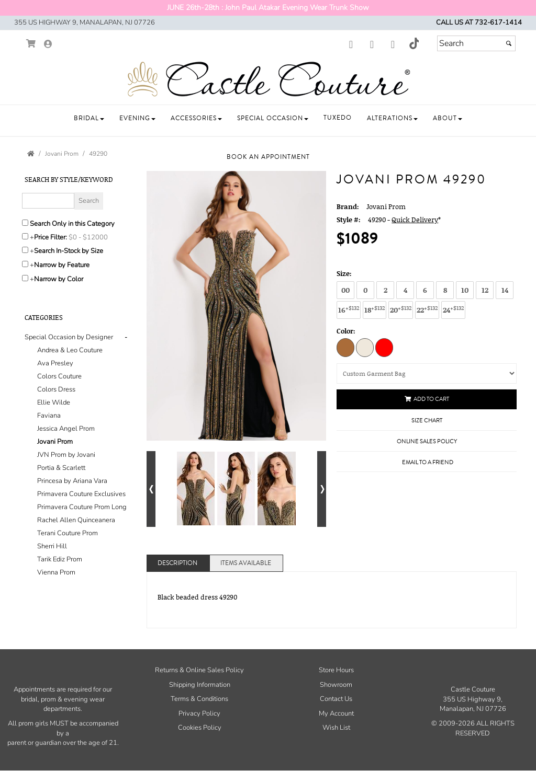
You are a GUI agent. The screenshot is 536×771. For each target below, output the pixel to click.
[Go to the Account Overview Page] (48, 44)
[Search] (476, 43)
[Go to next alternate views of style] (321, 489)
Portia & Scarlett (61, 468)
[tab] (77, 455)
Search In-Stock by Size (68, 251)
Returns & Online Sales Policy (199, 670)
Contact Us (336, 699)
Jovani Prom (55, 441)
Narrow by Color (58, 279)
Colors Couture (59, 376)
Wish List (336, 727)
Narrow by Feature (62, 265)
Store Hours (336, 670)
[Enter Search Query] (48, 201)
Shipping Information (199, 684)
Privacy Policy (199, 713)
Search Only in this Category (72, 223)
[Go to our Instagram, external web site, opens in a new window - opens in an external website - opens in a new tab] (371, 45)
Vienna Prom (56, 572)
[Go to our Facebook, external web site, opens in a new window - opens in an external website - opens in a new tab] (351, 45)
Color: (346, 331)
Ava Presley (55, 363)
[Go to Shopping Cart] (31, 44)
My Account (336, 713)
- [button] (126, 337)
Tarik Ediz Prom (59, 559)
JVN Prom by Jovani (66, 454)
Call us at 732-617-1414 (479, 22)
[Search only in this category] (25, 223)
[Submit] (509, 43)
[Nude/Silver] (365, 347)
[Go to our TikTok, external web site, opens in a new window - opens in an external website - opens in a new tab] (413, 43)
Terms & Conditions (199, 699)
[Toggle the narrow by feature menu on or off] (25, 264)
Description (177, 563)
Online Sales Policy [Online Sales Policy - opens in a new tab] (427, 441)
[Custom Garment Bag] (427, 373)
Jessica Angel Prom (66, 428)
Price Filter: (50, 237)
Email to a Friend (427, 462)
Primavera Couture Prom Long (82, 507)
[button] (89, 118)
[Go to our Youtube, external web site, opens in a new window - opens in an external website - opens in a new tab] (392, 45)
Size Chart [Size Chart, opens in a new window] (426, 420)
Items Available (245, 563)
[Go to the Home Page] (31, 153)
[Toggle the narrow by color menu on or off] (25, 278)
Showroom (336, 684)
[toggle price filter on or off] (25, 236)
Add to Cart (427, 399)
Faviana (49, 415)
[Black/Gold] (345, 347)
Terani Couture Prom (67, 533)
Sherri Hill (52, 546)
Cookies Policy (199, 727)
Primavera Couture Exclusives (81, 494)
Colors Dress (56, 389)
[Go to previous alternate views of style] (151, 489)
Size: (344, 273)
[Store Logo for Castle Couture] (268, 79)
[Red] (384, 347)
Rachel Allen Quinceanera (76, 520)
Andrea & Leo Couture (70, 350)
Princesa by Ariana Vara (72, 481)
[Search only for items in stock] (25, 250)
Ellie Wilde (53, 402)
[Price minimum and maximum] (89, 237)
